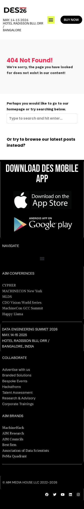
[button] (51, 20)
